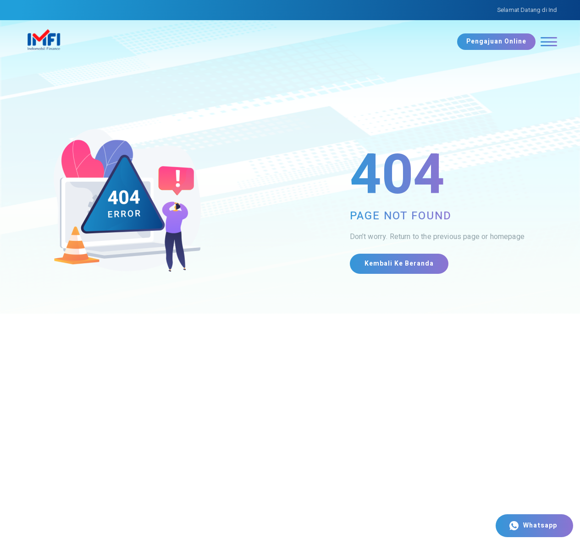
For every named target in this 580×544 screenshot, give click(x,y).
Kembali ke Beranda (399, 263)
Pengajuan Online (496, 41)
